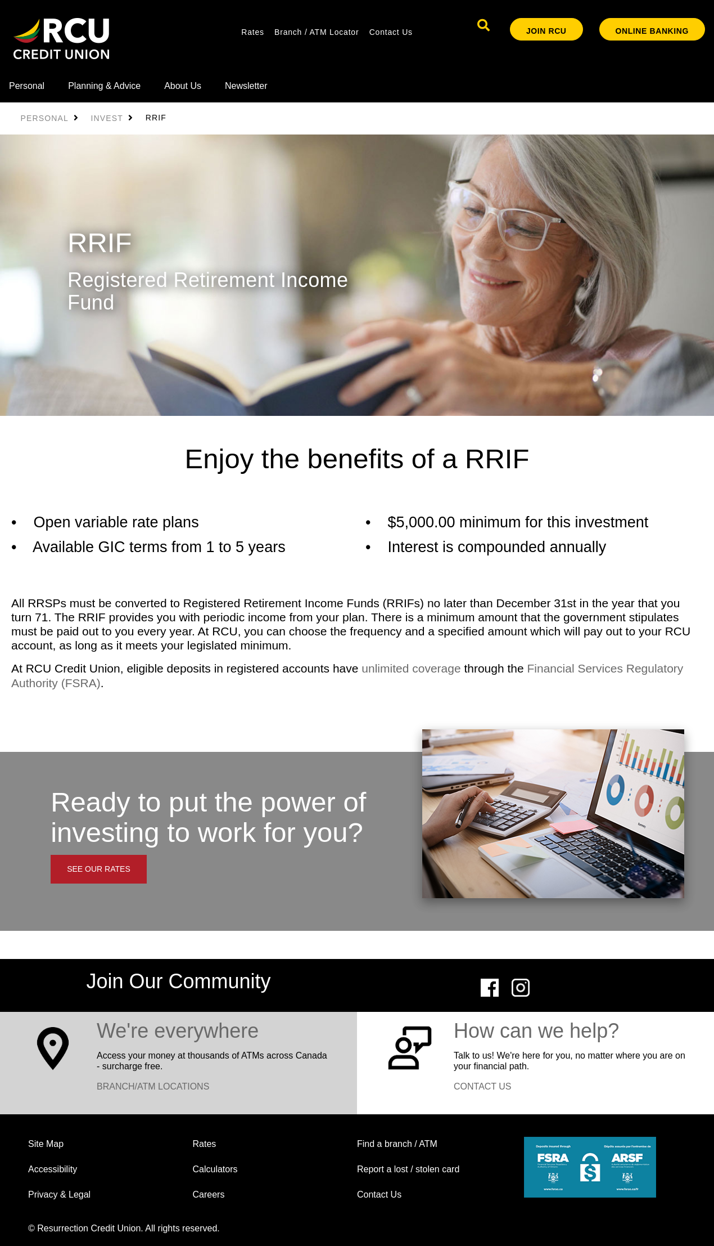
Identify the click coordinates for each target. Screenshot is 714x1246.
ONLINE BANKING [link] (652, 30)
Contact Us (391, 32)
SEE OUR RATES (98, 868)
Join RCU (546, 30)
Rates (252, 32)
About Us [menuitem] (182, 86)
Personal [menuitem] (26, 86)
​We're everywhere (178, 1030)
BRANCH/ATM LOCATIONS (153, 1086)
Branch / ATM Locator (316, 32)
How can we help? (536, 1030)
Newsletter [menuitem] (246, 86)
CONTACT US (483, 1086)
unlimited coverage (410, 668)
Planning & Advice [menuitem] (104, 86)
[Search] (483, 25)
